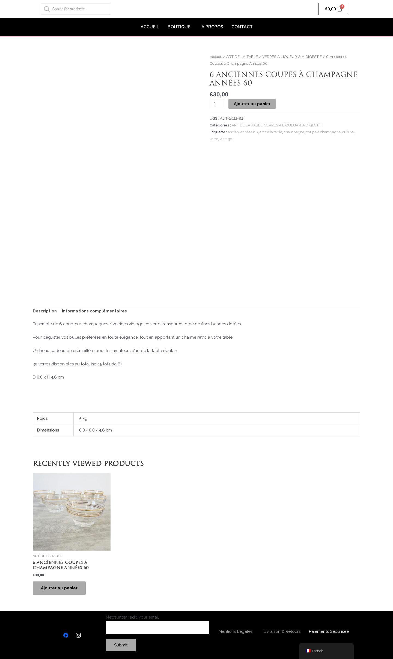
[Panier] (334, 9)
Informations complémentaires (94, 311)
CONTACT (242, 26)
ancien (233, 132)
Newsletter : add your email (157, 624)
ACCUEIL (150, 26)
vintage (226, 139)
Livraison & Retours (282, 631)
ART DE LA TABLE (242, 56)
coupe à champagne (323, 132)
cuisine (348, 132)
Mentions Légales (235, 631)
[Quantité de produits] (217, 104)
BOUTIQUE (179, 26)
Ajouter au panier (252, 103)
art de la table (271, 132)
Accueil (216, 56)
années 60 (249, 132)
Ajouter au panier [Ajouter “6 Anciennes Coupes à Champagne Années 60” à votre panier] (59, 588)
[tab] (45, 311)
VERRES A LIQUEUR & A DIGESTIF (292, 56)
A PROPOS (212, 26)
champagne (294, 132)
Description (45, 311)
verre (214, 139)
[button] (180, 27)
